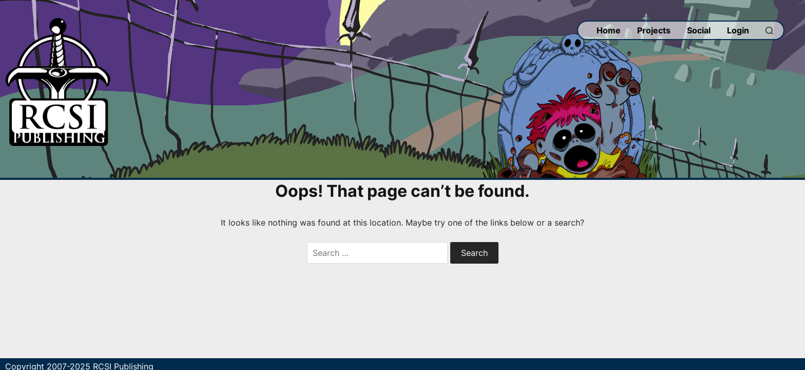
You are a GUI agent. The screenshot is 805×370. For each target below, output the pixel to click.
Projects (653, 30)
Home (609, 30)
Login (738, 30)
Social (699, 30)
